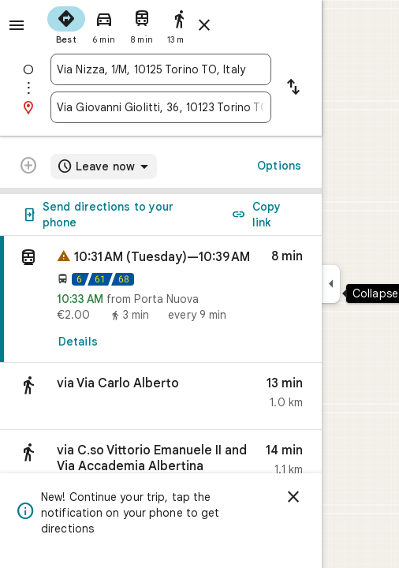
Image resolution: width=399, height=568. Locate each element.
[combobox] (161, 69)
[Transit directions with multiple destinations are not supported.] (28, 167)
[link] (161, 299)
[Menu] (16, 25)
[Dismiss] (293, 497)
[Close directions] (204, 25)
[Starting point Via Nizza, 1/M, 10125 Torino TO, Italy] (161, 69)
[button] (161, 396)
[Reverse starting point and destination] (293, 88)
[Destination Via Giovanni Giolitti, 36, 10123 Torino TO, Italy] (161, 107)
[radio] (66, 23)
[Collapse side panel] (331, 284)
